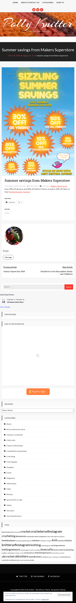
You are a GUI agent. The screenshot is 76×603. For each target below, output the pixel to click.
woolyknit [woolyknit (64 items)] (5, 560)
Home (15, 2)
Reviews (9, 494)
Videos (9, 505)
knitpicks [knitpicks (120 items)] (68, 540)
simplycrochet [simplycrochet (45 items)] (19, 553)
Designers (10, 467)
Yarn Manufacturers (14, 516)
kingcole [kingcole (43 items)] (49, 540)
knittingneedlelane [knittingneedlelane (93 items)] (58, 545)
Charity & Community (14, 435)
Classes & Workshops (14, 446)
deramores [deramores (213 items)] (21, 536)
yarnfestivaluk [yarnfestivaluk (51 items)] (24, 560)
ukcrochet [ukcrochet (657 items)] (8, 556)
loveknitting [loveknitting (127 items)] (69, 550)
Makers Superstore (58, 186)
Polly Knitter (38, 23)
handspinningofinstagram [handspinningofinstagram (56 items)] (23, 541)
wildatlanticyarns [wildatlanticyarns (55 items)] (47, 557)
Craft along (10, 456)
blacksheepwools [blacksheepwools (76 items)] (8, 532)
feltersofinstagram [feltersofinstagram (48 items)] (52, 536)
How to (60, 2)
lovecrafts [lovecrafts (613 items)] (47, 549)
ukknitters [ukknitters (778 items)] (21, 556)
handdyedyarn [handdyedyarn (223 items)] (8, 540)
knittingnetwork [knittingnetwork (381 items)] (11, 549)
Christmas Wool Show (15, 302)
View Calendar (5, 307)
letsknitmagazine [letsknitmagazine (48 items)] (25, 550)
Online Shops (34, 186)
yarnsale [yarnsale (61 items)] (31, 560)
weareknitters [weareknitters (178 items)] (35, 556)
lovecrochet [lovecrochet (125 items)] (58, 550)
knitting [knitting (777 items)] (36, 545)
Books (8, 424)
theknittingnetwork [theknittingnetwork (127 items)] (43, 553)
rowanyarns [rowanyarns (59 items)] (11, 553)
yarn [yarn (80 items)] (18, 560)
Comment (45, 186)
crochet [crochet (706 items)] (25, 531)
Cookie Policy (45, 599)
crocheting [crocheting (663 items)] (8, 536)
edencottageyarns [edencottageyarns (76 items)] (40, 536)
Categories (47, 2)
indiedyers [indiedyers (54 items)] (43, 541)
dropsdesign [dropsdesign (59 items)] (30, 536)
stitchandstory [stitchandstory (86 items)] (29, 553)
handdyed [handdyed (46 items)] (61, 536)
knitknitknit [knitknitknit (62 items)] (60, 541)
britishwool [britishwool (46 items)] (17, 532)
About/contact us (30, 2)
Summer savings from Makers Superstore (37, 180)
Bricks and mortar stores (15, 429)
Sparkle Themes (59, 590)
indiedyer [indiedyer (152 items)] (36, 540)
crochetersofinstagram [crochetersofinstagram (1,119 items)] (46, 531)
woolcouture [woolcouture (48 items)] (56, 557)
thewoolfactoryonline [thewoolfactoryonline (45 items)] (57, 553)
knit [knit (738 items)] (54, 540)
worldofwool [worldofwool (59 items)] (12, 560)
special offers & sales (14, 500)
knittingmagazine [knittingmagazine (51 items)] (46, 545)
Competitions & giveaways (16, 451)
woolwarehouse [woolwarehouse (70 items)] (65, 557)
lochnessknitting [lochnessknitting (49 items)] (35, 550)
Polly (23, 186)
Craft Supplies (11, 462)
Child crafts (10, 440)
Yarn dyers (10, 510)
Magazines (10, 478)
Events (9, 473)
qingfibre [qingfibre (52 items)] (4, 553)
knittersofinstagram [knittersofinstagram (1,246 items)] (16, 545)
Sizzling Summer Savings (19, 192)
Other (8, 489)
